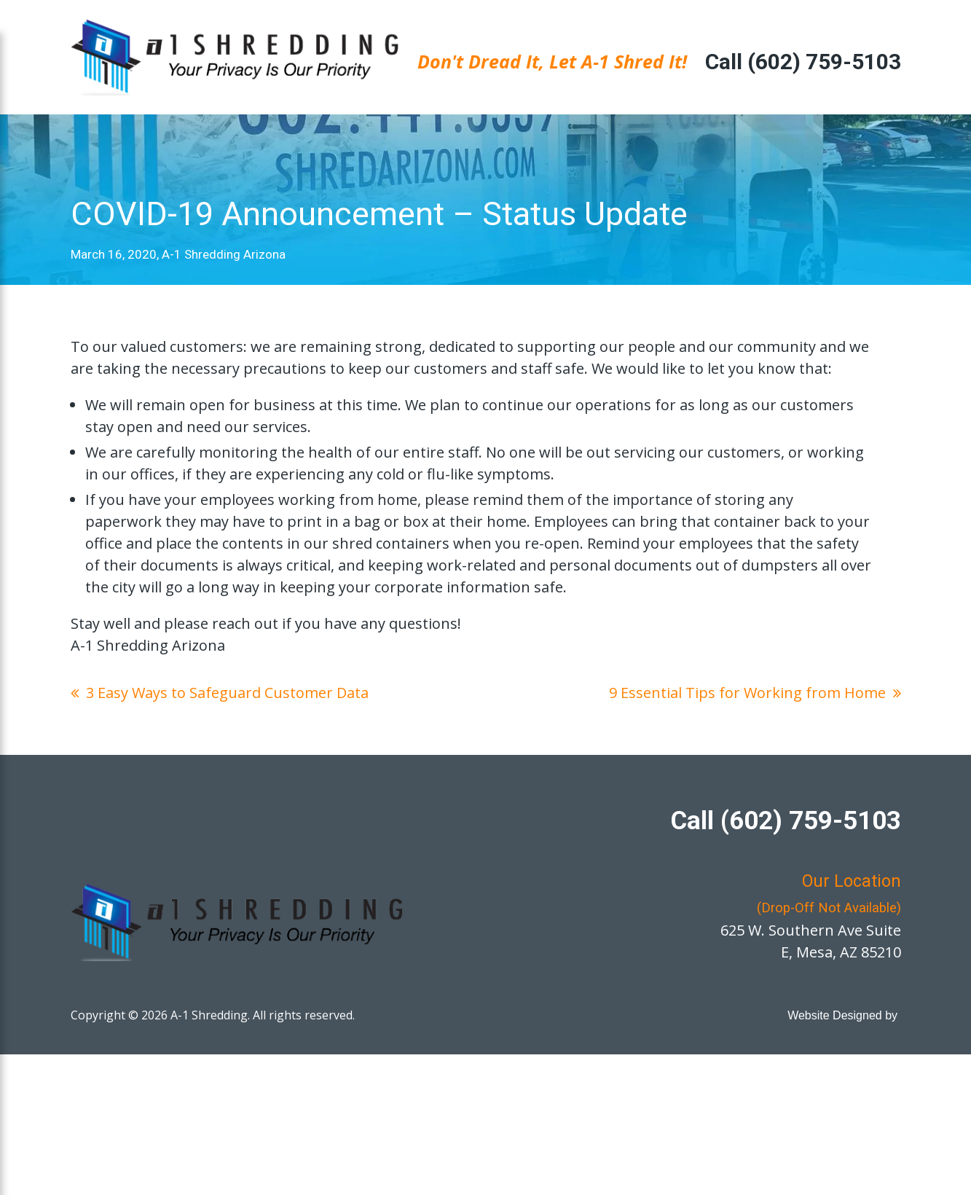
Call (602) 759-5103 (803, 61)
